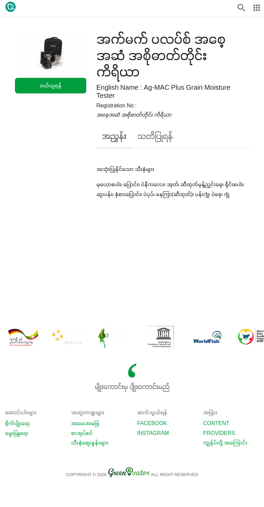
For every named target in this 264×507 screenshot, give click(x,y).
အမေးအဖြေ (85, 423)
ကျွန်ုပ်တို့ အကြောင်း (225, 443)
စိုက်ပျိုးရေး (17, 423)
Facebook (152, 423)
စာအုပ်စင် (82, 433)
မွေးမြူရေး (16, 433)
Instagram (153, 433)
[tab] (114, 138)
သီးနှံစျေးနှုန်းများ (89, 443)
